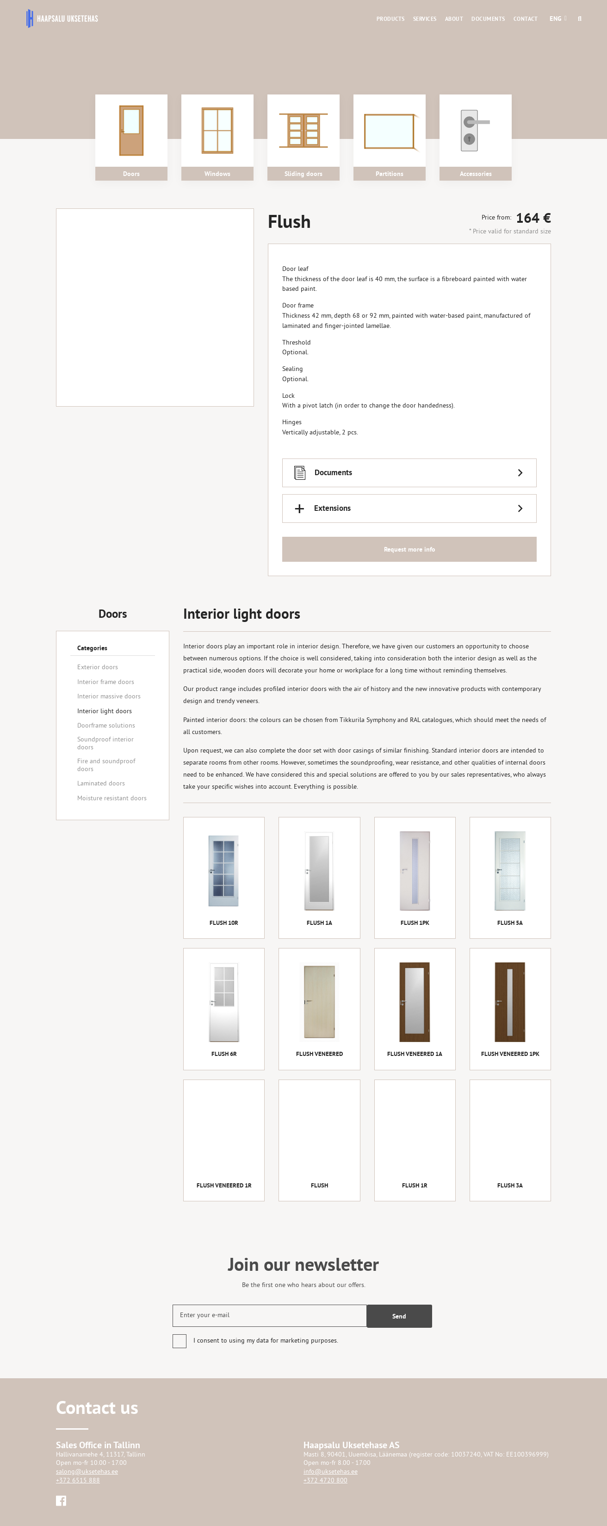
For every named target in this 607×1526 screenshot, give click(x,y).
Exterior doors (97, 668)
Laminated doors (101, 784)
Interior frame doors (105, 682)
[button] (556, 18)
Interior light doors (104, 712)
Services (425, 19)
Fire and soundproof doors (106, 765)
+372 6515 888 (78, 1480)
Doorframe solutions (106, 726)
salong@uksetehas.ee (87, 1472)
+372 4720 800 (325, 1480)
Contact (526, 19)
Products (391, 19)
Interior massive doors (109, 697)
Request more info (409, 549)
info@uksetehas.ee (331, 1472)
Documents (488, 19)
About (454, 19)
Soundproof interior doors (105, 744)
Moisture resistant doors (112, 799)
